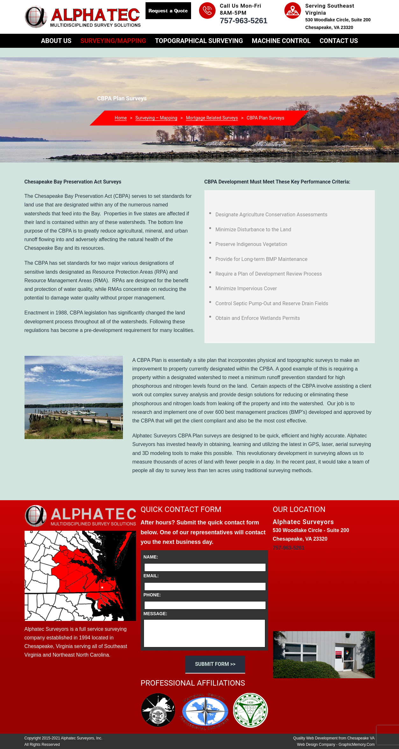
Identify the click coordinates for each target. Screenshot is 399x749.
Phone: (152, 594)
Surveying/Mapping (113, 41)
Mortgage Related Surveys (212, 117)
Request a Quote (168, 11)
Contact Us (339, 41)
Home (121, 117)
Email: (151, 575)
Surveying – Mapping (156, 117)
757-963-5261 (243, 20)
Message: (155, 613)
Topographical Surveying (199, 41)
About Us (56, 41)
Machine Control (281, 41)
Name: (151, 556)
